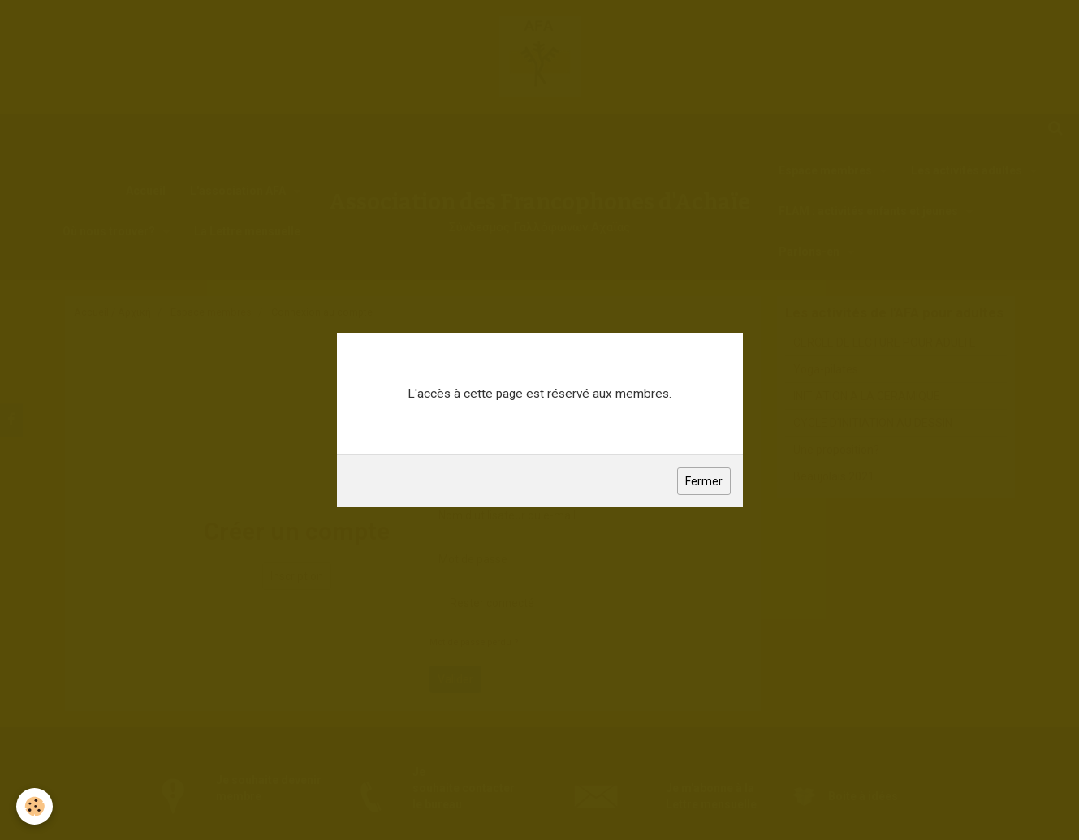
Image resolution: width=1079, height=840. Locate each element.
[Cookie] (34, 806)
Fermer (704, 481)
